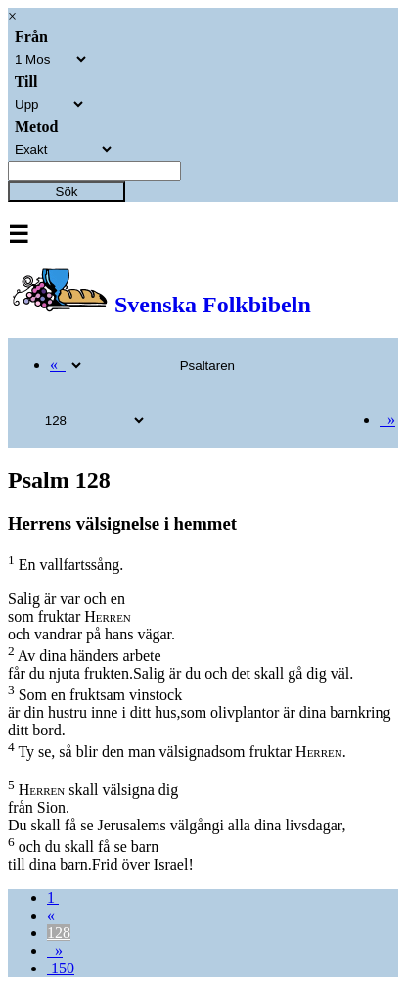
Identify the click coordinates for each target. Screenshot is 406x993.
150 (60, 968)
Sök (67, 191)
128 (58, 932)
